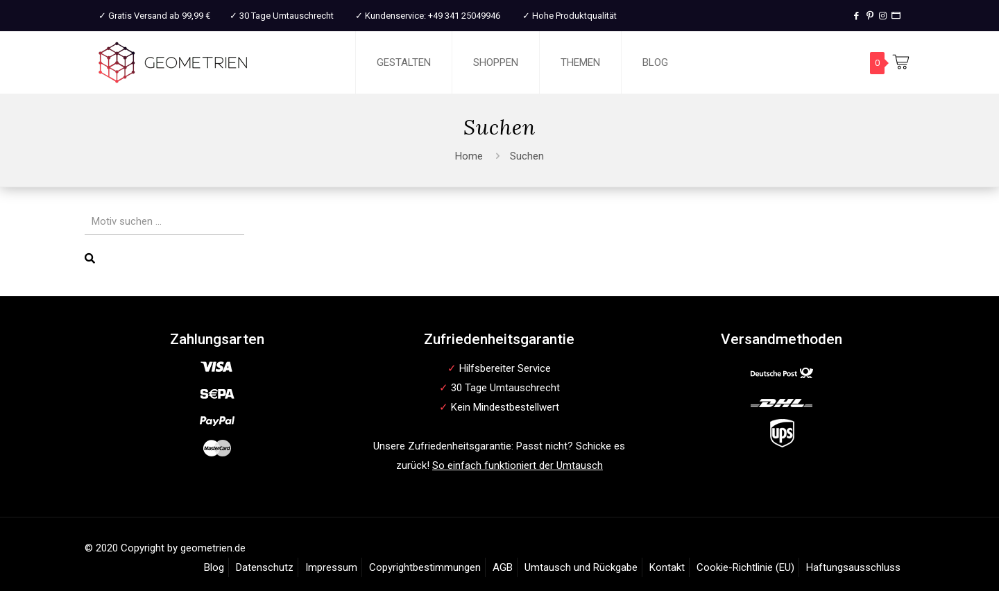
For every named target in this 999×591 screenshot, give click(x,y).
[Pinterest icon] (869, 15)
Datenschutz (264, 567)
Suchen (527, 156)
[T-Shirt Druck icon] (895, 15)
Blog (214, 567)
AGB (503, 567)
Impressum (331, 567)
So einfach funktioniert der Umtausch (517, 465)
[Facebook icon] (856, 15)
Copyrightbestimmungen (425, 567)
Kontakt (667, 567)
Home (469, 156)
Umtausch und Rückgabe (581, 567)
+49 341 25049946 (464, 15)
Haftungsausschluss (853, 567)
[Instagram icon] (882, 15)
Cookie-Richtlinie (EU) (745, 567)
